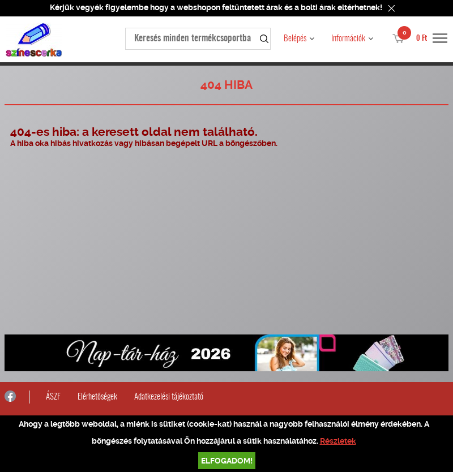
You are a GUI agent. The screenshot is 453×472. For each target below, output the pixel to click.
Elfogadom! (227, 460)
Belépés (295, 39)
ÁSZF (53, 397)
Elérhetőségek (97, 397)
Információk (348, 39)
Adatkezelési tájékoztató (168, 397)
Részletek (338, 440)
